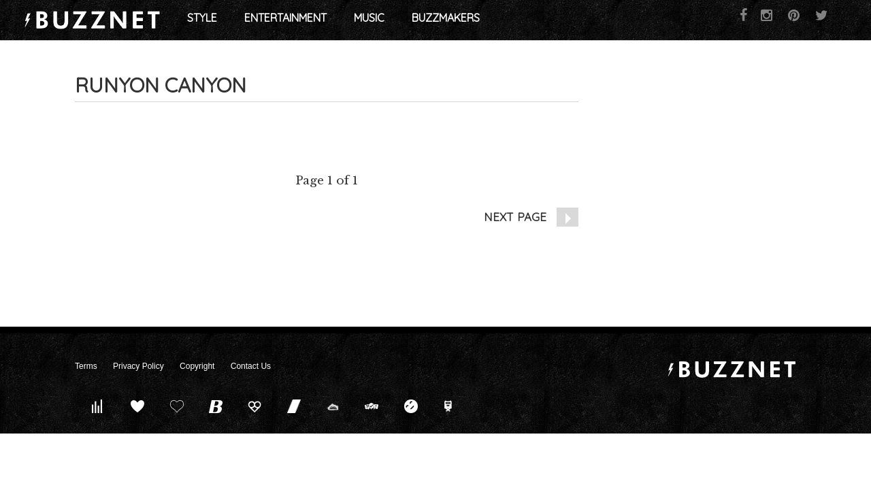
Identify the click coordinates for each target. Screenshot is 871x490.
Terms (86, 366)
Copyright (197, 366)
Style (263, 20)
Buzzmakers (506, 20)
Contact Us (251, 366)
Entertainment (346, 20)
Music (429, 20)
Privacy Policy (138, 366)
